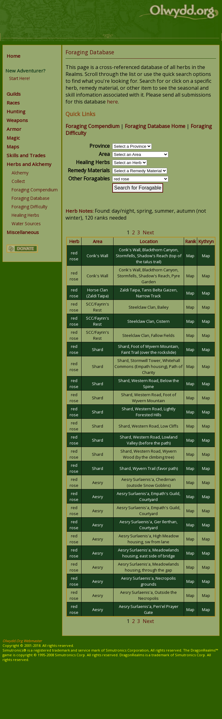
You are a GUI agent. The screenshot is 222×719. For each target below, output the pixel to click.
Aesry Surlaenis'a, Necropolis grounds (148, 581)
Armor (14, 129)
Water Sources (26, 223)
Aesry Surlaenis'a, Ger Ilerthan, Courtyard (148, 524)
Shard (97, 349)
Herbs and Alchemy (29, 164)
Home (13, 56)
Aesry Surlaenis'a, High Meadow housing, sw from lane (149, 539)
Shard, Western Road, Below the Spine (148, 383)
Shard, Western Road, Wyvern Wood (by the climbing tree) (148, 454)
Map (190, 255)
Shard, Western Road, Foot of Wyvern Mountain (148, 397)
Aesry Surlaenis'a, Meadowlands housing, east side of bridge (148, 553)
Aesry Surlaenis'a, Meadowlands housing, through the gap (148, 567)
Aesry (97, 482)
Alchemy (20, 173)
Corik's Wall (97, 255)
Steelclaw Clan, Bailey (148, 307)
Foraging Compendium (35, 190)
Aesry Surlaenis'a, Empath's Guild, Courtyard (148, 496)
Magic (13, 138)
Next (148, 232)
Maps (13, 146)
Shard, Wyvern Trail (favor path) (148, 468)
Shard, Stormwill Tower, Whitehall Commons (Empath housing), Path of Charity (148, 366)
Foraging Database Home (155, 126)
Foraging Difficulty (29, 207)
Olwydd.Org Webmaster (22, 640)
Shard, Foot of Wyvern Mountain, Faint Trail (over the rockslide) (148, 349)
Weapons (17, 120)
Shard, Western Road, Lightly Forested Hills (148, 412)
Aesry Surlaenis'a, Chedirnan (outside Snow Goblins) (148, 482)
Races (13, 102)
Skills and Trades (26, 155)
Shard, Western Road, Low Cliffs (148, 426)
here (112, 101)
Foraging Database (31, 198)
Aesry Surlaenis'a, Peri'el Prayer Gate (148, 609)
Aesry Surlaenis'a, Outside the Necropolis (148, 595)
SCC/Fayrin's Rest (97, 307)
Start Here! (19, 78)
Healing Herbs (25, 215)
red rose (74, 256)
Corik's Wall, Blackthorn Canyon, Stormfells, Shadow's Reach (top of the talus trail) (149, 255)
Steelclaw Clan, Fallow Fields (148, 335)
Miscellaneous (23, 232)
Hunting (16, 111)
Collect (18, 181)
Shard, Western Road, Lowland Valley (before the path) (148, 440)
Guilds (14, 94)
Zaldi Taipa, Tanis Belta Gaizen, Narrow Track (148, 293)
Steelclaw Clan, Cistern (148, 321)
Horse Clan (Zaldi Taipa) (97, 293)
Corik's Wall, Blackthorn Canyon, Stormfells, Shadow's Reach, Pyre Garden (148, 276)
